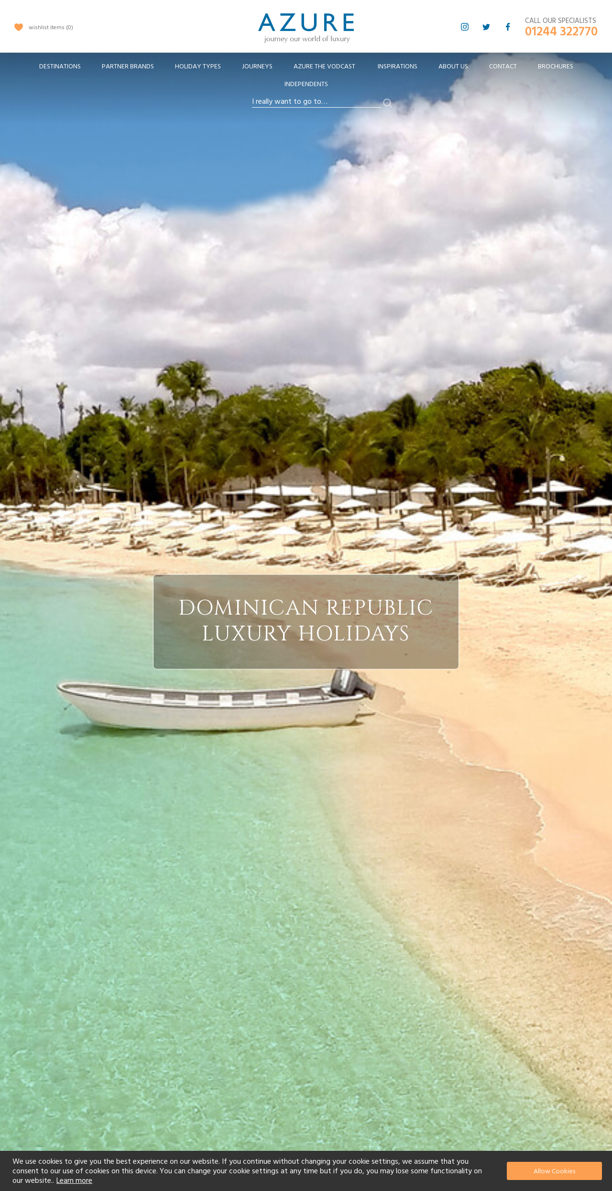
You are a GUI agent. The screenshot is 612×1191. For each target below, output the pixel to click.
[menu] (306, 78)
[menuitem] (60, 67)
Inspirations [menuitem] (397, 66)
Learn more (74, 1180)
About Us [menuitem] (453, 66)
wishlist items (51, 27)
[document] (307, 1171)
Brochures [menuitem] (555, 66)
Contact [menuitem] (503, 66)
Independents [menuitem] (306, 84)
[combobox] (316, 102)
